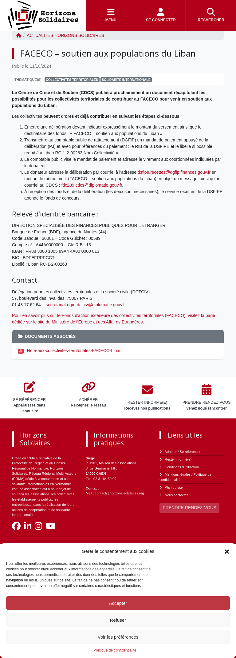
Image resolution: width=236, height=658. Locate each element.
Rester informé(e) (178, 459)
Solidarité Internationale (126, 79)
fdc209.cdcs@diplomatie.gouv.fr (91, 185)
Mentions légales (178, 474)
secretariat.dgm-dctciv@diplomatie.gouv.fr (86, 304)
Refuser (118, 620)
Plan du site (174, 487)
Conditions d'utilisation (182, 467)
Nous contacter (176, 495)
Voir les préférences (118, 637)
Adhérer (171, 452)
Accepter (118, 603)
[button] (227, 551)
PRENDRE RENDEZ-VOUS (189, 507)
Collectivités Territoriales (72, 79)
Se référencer (190, 452)
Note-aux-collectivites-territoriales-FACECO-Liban (74, 350)
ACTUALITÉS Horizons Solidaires (65, 35)
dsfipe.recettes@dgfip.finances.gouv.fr (174, 172)
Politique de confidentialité (114, 650)
